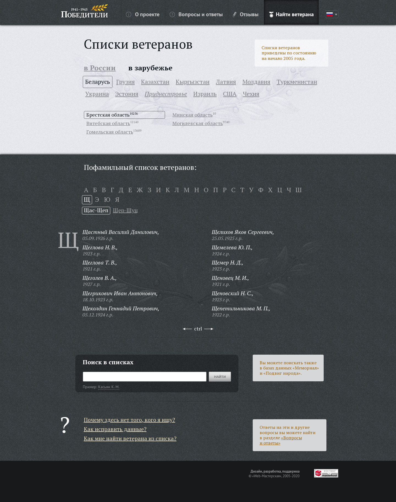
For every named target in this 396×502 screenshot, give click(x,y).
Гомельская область (109, 131)
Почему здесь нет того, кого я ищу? (129, 419)
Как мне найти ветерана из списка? (130, 438)
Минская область (192, 114)
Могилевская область (197, 123)
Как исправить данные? (115, 429)
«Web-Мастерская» (266, 476)
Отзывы (245, 14)
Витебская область (108, 123)
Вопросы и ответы (196, 14)
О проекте (143, 14)
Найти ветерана (291, 14)
